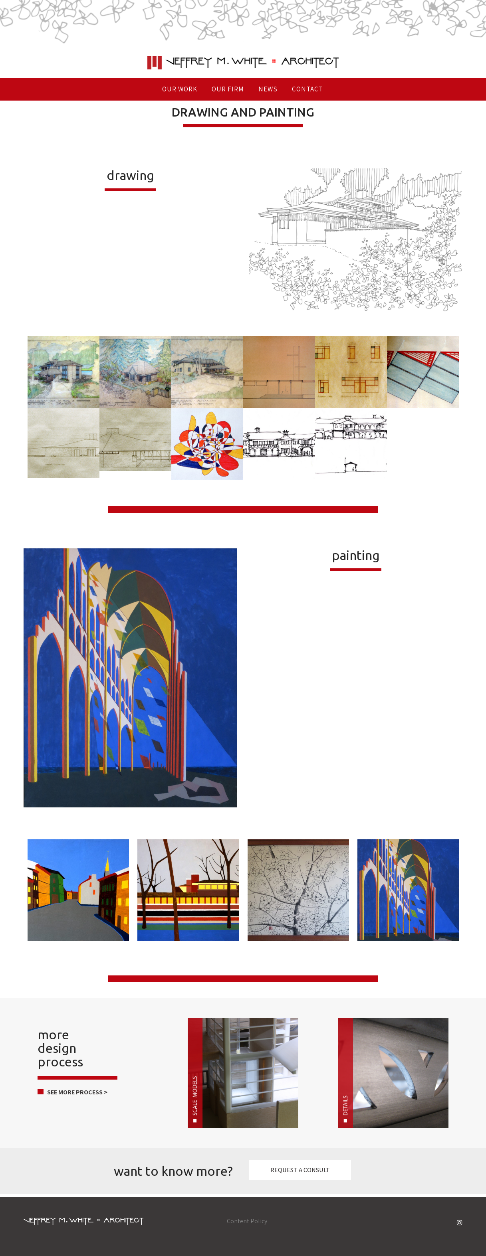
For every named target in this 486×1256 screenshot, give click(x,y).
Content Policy (247, 1221)
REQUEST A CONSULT (300, 1170)
